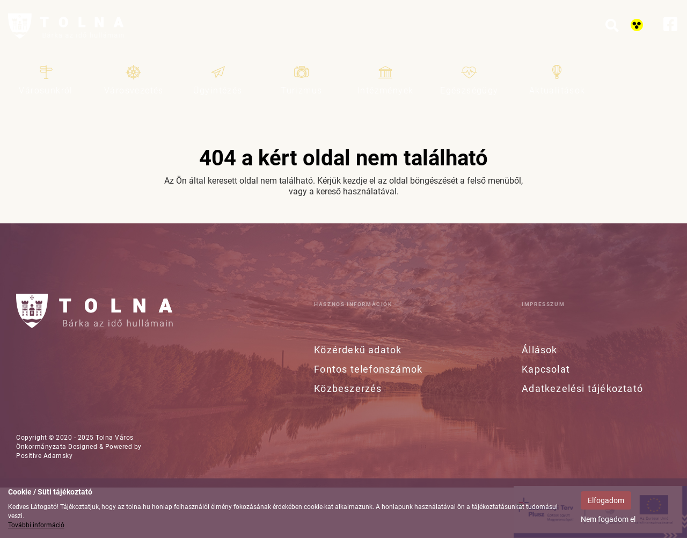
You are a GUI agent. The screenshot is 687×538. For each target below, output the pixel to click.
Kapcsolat (546, 369)
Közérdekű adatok (357, 349)
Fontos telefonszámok (368, 369)
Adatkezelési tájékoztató (582, 388)
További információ (36, 525)
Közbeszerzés (348, 388)
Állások (539, 349)
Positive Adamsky (44, 456)
